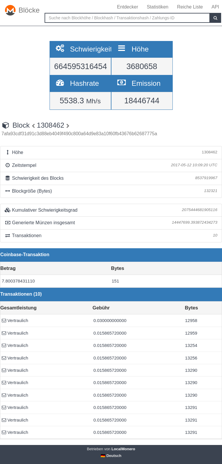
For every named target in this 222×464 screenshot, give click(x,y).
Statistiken (157, 6)
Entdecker (127, 6)
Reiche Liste (190, 6)
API (215, 6)
